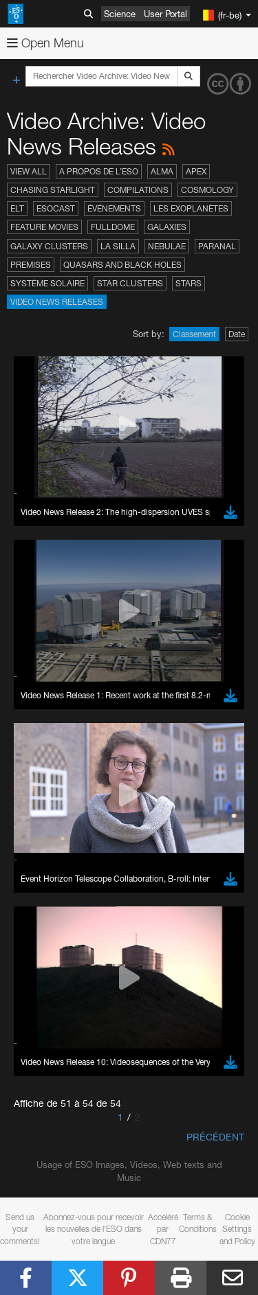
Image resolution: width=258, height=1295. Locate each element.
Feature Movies (44, 227)
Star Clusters (130, 283)
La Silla (118, 246)
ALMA (162, 171)
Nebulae (167, 246)
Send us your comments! (20, 1229)
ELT (17, 208)
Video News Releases (56, 302)
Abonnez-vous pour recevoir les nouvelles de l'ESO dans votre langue (93, 1229)
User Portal (165, 13)
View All (28, 171)
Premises (30, 265)
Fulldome (113, 227)
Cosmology (207, 190)
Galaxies (166, 227)
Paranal (217, 246)
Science (120, 13)
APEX (196, 171)
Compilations (138, 190)
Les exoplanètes (190, 208)
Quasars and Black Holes (122, 265)
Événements (114, 208)
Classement (194, 334)
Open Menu (45, 43)
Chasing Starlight (52, 190)
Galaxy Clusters (49, 246)
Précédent (215, 1137)
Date (236, 334)
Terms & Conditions (198, 1223)
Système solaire (47, 283)
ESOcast (55, 208)
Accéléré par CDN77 (163, 1229)
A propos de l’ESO (98, 171)
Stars (188, 283)
